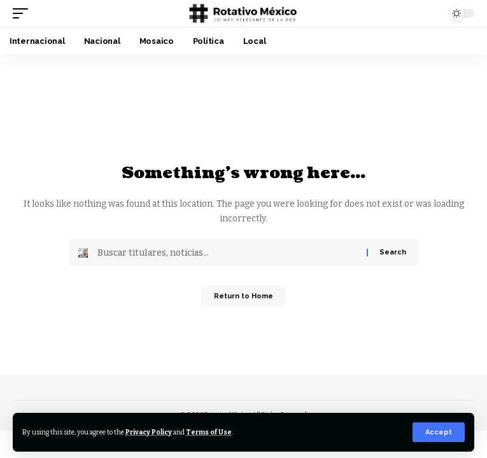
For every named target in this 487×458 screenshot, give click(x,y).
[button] (439, 432)
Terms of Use (209, 432)
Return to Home (243, 296)
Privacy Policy (148, 432)
